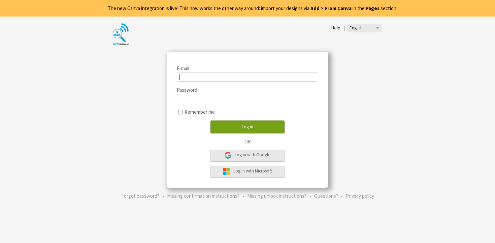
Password (187, 90)
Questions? (326, 196)
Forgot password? (140, 196)
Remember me (200, 112)
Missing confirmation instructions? (203, 196)
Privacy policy (360, 196)
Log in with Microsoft (247, 171)
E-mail (183, 68)
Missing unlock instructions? (276, 196)
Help (335, 28)
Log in (247, 127)
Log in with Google (248, 155)
